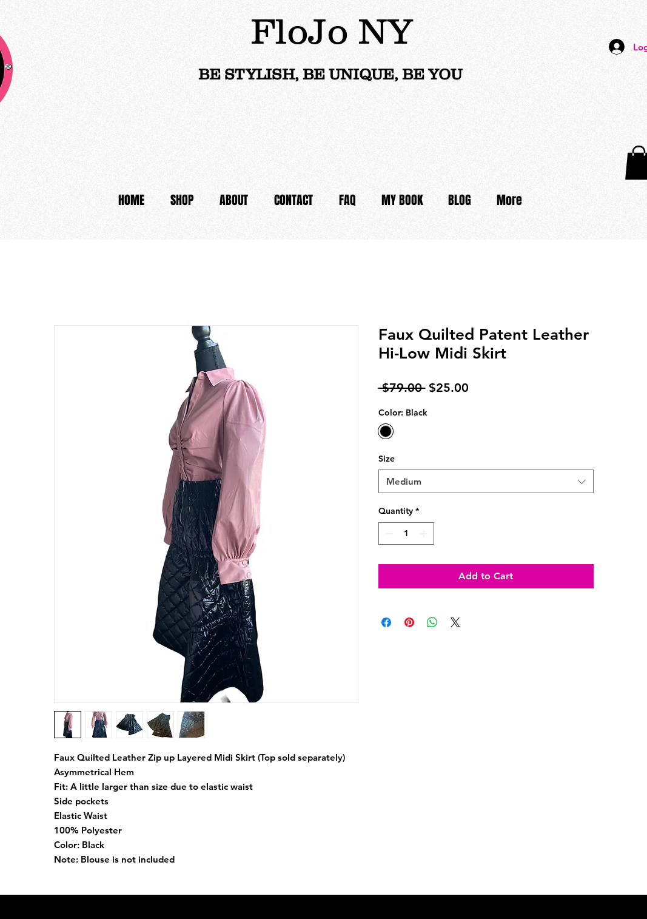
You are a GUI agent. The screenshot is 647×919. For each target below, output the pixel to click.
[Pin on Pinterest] (409, 622)
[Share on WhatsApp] (432, 622)
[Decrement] (387, 533)
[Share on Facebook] (386, 622)
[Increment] (424, 533)
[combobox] (486, 481)
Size (386, 458)
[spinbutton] (406, 533)
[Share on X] (455, 622)
